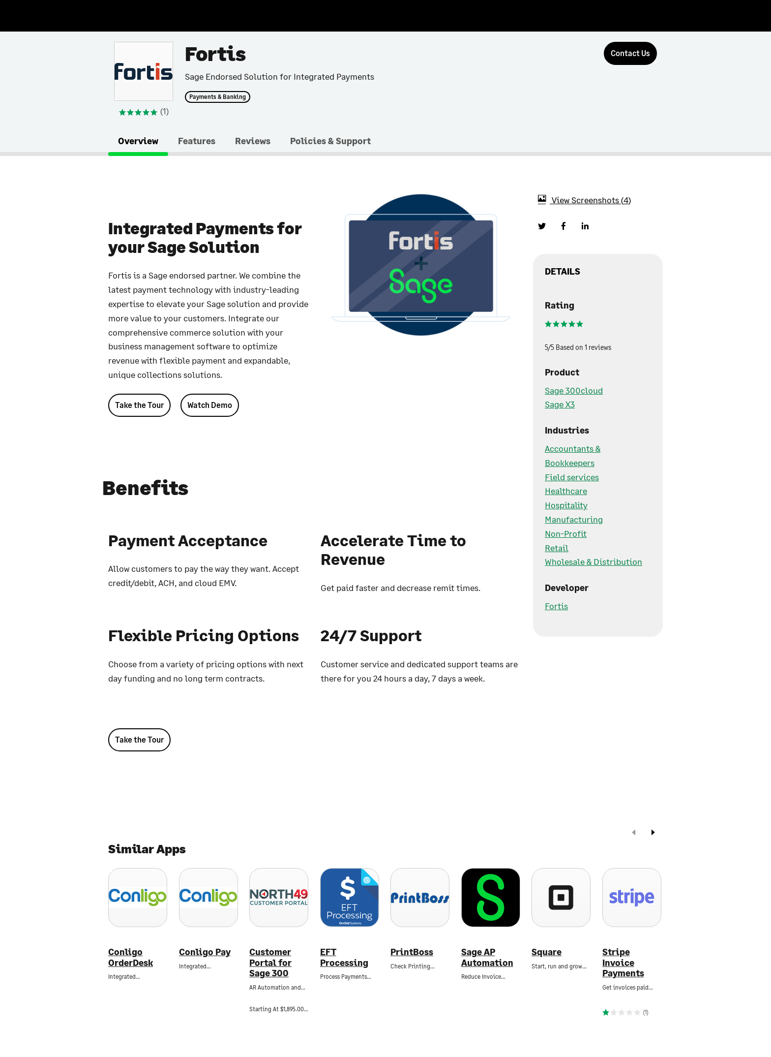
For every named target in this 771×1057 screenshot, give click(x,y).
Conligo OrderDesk (130, 957)
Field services (572, 476)
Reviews (252, 140)
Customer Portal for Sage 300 (270, 962)
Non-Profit (566, 533)
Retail (556, 547)
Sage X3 (560, 404)
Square (547, 952)
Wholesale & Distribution (593, 561)
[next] (653, 833)
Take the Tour (139, 404)
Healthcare (566, 490)
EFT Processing (344, 957)
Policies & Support (330, 140)
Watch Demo (209, 404)
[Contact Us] (630, 53)
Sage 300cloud (574, 390)
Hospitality (566, 504)
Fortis (556, 605)
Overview (138, 140)
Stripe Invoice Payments (623, 962)
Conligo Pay (205, 952)
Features (196, 140)
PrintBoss (411, 952)
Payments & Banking (217, 97)
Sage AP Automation (487, 957)
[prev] (634, 833)
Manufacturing (574, 519)
